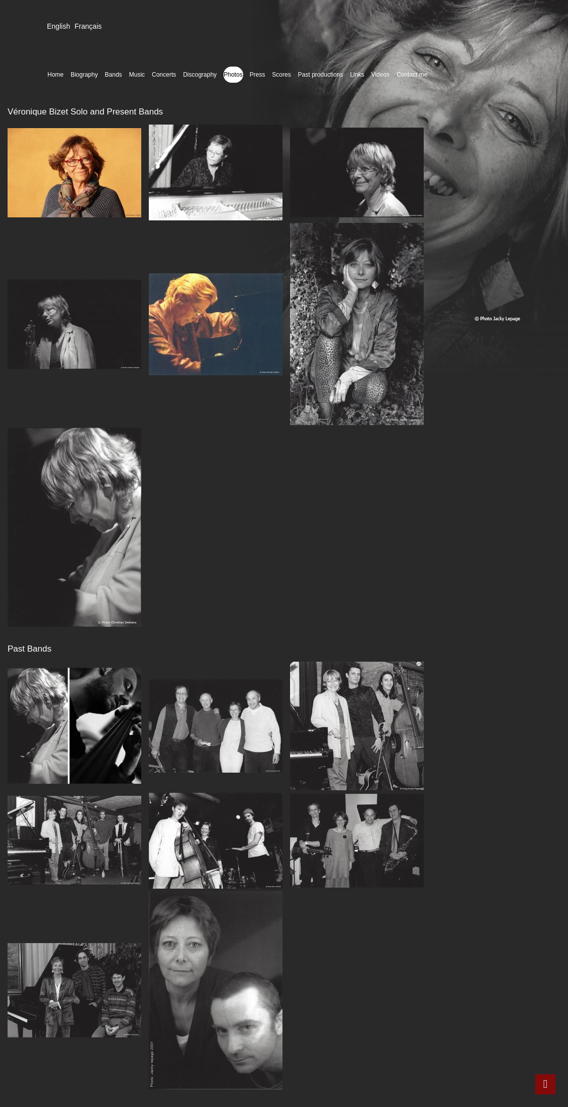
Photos (233, 74)
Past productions (320, 74)
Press (257, 74)
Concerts (164, 74)
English (58, 26)
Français (88, 26)
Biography (84, 74)
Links (357, 74)
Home (55, 74)
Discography (200, 74)
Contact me (411, 74)
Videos (380, 74)
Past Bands (29, 649)
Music (137, 74)
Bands (113, 74)
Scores (281, 74)
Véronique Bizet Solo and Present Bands (85, 111)
